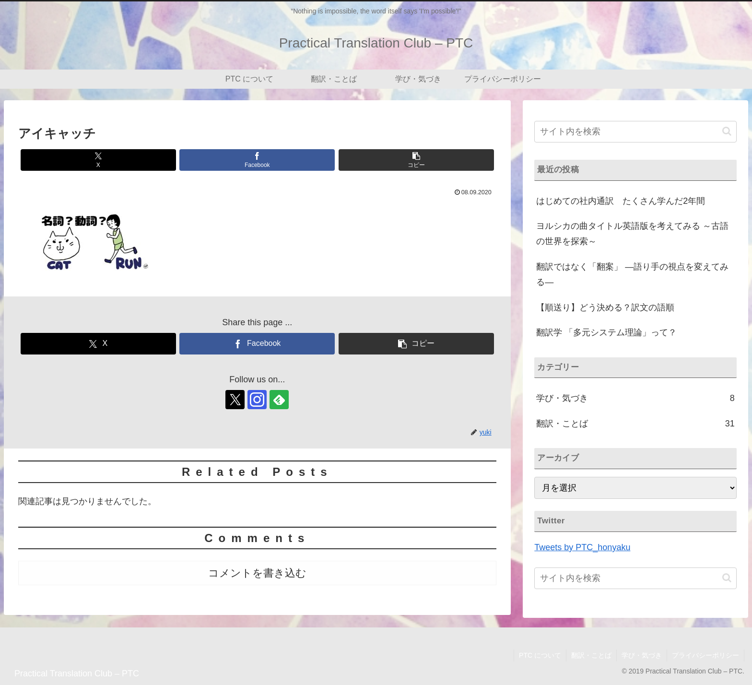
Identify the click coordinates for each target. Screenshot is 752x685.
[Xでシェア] (98, 160)
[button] (416, 160)
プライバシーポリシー (705, 655)
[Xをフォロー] (235, 399)
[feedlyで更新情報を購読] (279, 399)
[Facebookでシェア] (257, 160)
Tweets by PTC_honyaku (582, 547)
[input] (635, 131)
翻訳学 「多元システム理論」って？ (606, 332)
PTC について (540, 655)
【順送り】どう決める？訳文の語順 (605, 307)
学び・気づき (642, 655)
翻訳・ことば (591, 655)
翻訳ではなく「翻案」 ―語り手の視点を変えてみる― (632, 274)
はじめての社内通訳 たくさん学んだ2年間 (620, 201)
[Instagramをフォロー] (257, 399)
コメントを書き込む (257, 573)
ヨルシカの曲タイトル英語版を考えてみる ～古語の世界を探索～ (632, 233)
